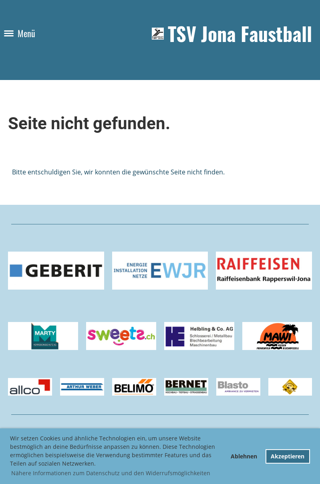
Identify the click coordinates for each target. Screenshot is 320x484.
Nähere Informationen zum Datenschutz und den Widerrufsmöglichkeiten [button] (110, 473)
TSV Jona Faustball (240, 33)
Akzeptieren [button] (287, 456)
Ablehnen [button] (244, 456)
